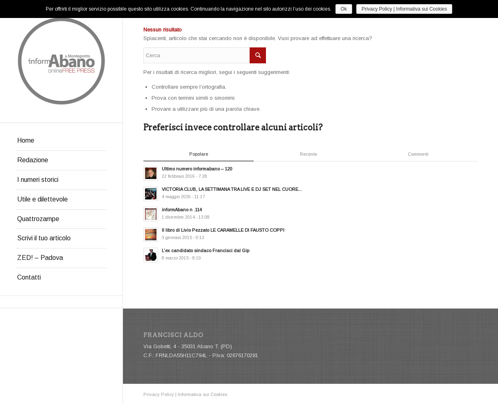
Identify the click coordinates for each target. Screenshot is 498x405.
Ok (344, 9)
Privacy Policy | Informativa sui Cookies (185, 394)
